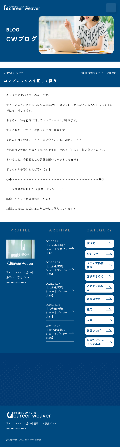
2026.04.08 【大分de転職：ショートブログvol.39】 (56, 268)
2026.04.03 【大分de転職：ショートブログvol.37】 (56, 311)
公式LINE (31, 209)
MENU (112, 8)
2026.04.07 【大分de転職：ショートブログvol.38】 (56, 289)
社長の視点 (94, 299)
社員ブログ (94, 331)
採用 (89, 310)
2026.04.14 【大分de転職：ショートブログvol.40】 (56, 247)
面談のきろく (95, 276)
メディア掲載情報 (95, 265)
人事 (89, 320)
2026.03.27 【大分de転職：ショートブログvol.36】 (56, 332)
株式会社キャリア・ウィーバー (21, 8)
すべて (91, 243)
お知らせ (92, 254)
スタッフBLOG (95, 288)
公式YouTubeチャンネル (95, 342)
